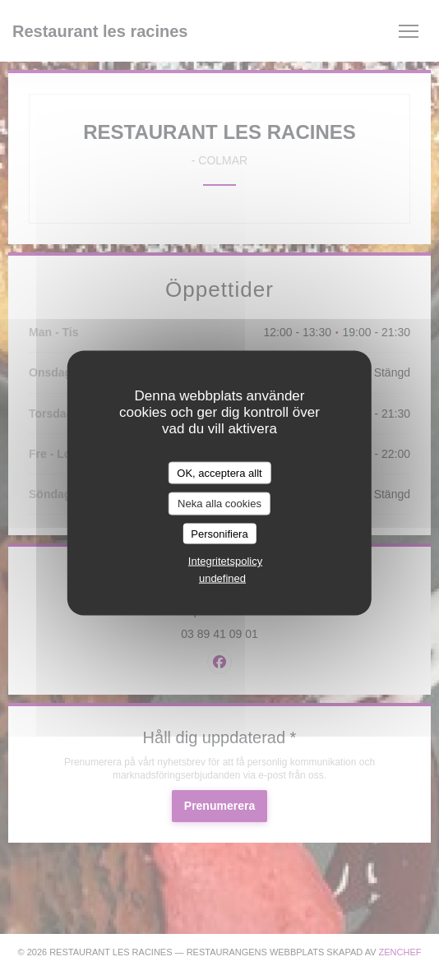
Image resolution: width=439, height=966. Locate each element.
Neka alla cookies (219, 503)
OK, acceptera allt (219, 472)
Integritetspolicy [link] (225, 561)
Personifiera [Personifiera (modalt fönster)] (219, 533)
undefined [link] (222, 578)
